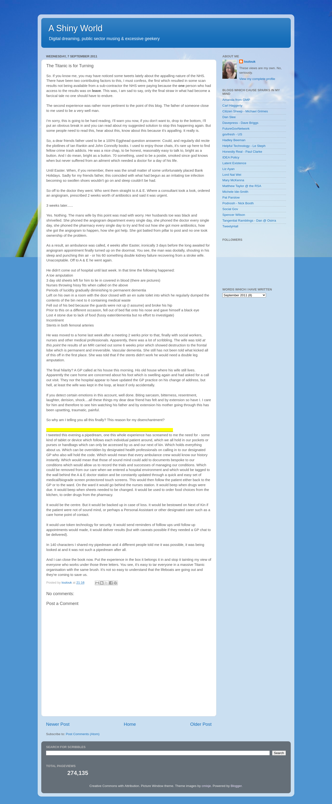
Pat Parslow (231, 197)
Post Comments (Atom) (83, 734)
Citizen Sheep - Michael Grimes (245, 111)
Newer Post (58, 724)
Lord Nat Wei (231, 174)
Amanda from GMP (236, 100)
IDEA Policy (230, 157)
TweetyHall (230, 226)
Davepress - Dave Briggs (240, 123)
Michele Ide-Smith (235, 191)
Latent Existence (234, 163)
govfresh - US (232, 134)
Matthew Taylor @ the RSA (241, 186)
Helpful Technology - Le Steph (244, 146)
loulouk (249, 61)
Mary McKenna (233, 180)
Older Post (201, 724)
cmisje (206, 786)
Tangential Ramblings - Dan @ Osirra (249, 220)
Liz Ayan (228, 169)
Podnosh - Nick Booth (238, 203)
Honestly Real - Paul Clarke (242, 151)
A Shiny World (75, 28)
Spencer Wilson (233, 215)
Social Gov (230, 209)
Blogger (236, 786)
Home (130, 724)
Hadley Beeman (233, 140)
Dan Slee (229, 117)
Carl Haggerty (232, 105)
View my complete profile (257, 79)
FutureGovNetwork (235, 128)
